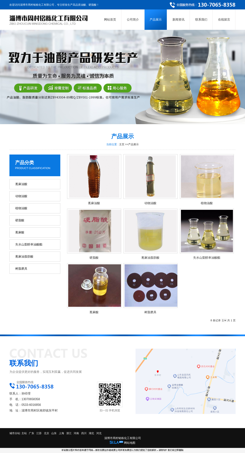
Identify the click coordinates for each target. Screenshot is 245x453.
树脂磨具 (150, 312)
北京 (46, 433)
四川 (84, 433)
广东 (31, 433)
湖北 (91, 433)
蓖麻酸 (94, 312)
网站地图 (129, 442)
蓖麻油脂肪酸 (150, 257)
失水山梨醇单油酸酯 (206, 257)
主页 (121, 144)
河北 (99, 433)
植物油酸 (207, 203)
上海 (61, 433)
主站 (24, 433)
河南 (76, 433)
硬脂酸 (94, 257)
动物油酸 (150, 203)
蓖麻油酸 (94, 203)
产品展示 (133, 144)
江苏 (39, 433)
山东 (54, 433)
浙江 (69, 433)
